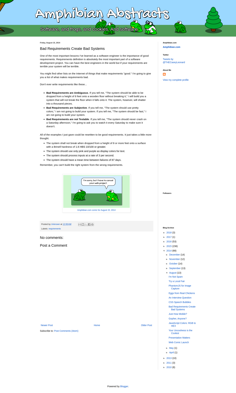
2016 (169, 241)
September (175, 268)
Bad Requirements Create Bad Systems (182, 308)
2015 (169, 246)
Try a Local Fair (177, 281)
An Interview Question (180, 297)
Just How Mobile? (178, 314)
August (173, 272)
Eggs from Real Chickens (182, 293)
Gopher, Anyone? (178, 318)
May (171, 348)
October (173, 263)
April (172, 352)
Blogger (124, 386)
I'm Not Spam (176, 276)
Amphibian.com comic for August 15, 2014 (96, 210)
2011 (169, 362)
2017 (169, 237)
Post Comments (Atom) (66, 331)
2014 (169, 250)
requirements (55, 229)
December (175, 254)
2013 (169, 358)
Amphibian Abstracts (102, 14)
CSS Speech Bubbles (180, 302)
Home (97, 325)
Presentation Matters (179, 337)
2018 (169, 232)
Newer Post (47, 325)
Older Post (146, 325)
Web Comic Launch (179, 342)
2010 (169, 367)
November (175, 259)
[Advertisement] (176, 136)
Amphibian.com (171, 47)
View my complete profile (176, 80)
